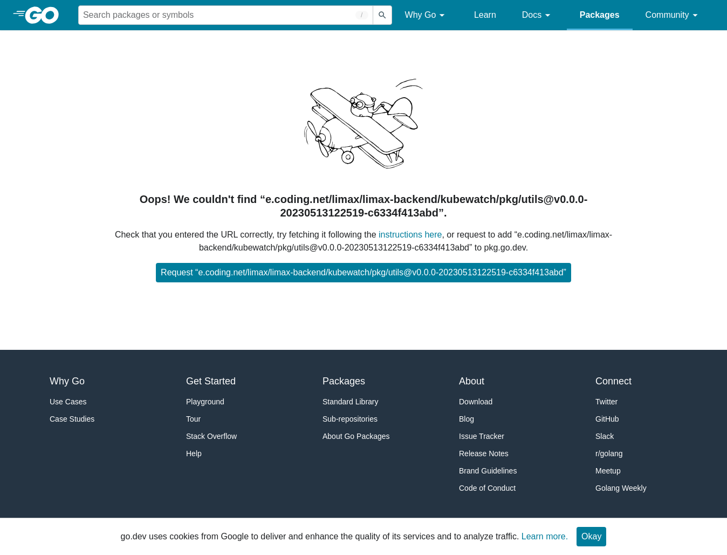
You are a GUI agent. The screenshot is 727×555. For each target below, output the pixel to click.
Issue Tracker (481, 436)
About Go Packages (356, 436)
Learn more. (545, 536)
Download (475, 401)
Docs (538, 15)
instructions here (410, 234)
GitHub (607, 419)
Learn (485, 14)
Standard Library (351, 401)
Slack (604, 436)
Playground (205, 401)
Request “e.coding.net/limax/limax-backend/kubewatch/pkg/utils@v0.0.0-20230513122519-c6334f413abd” (363, 272)
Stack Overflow (211, 436)
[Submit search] (382, 15)
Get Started (211, 381)
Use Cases (68, 401)
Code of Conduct (487, 488)
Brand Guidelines (488, 470)
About (471, 381)
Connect (613, 381)
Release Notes (484, 453)
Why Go (426, 15)
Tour (193, 419)
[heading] (45, 15)
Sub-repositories (350, 419)
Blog (466, 419)
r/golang (609, 453)
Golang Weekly (621, 488)
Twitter (606, 401)
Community (673, 15)
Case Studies (72, 419)
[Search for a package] (225, 15)
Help (194, 453)
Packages (600, 14)
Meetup (608, 470)
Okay (591, 536)
